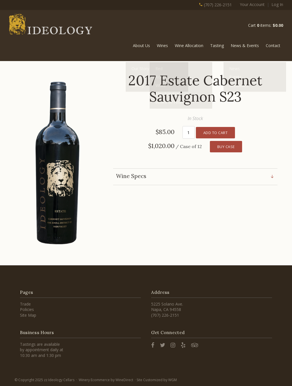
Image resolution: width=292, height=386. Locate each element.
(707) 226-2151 (215, 4)
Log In (277, 4)
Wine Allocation (189, 45)
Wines (162, 45)
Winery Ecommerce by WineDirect (106, 379)
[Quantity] (188, 132)
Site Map (28, 315)
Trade (25, 304)
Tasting (217, 45)
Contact (273, 45)
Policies (27, 309)
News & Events (245, 45)
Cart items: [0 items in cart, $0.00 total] (265, 25)
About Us (141, 45)
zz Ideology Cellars (51, 24)
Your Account (252, 4)
